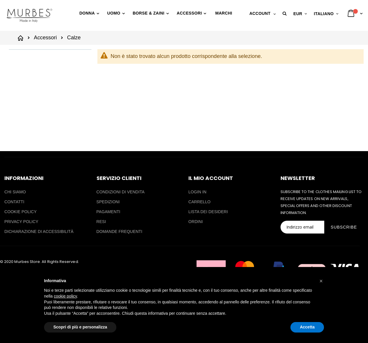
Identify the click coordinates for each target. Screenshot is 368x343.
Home (21, 37)
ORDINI (195, 221)
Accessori (45, 37)
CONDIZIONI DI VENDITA (121, 192)
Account (259, 13)
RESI (101, 221)
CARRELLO (199, 201)
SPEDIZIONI (108, 201)
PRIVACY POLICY (21, 221)
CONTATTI (14, 201)
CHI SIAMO (15, 192)
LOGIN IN (197, 192)
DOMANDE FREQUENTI (119, 231)
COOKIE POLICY (20, 211)
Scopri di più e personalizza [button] (80, 327)
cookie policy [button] (65, 296)
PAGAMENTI (108, 211)
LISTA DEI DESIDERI (208, 211)
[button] (285, 14)
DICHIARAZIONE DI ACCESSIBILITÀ (38, 231)
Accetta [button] (307, 327)
